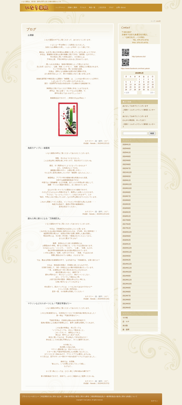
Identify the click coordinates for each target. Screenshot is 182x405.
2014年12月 (127, 264)
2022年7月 (127, 168)
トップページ (60, 7)
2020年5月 (127, 176)
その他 (125, 318)
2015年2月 (127, 260)
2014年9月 (127, 276)
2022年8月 (127, 164)
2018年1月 (127, 216)
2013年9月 (127, 288)
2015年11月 (127, 252)
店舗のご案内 (72, 7)
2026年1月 (127, 145)
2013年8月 (127, 292)
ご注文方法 (102, 7)
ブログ (111, 7)
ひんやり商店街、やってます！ (134, 120)
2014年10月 (127, 272)
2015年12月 (127, 248)
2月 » (152, 93)
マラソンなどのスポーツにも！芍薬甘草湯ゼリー (50, 303)
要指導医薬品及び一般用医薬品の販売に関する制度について (114, 396)
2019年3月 (127, 204)
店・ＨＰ (126, 322)
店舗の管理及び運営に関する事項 (76, 396)
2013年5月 (127, 304)
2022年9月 (127, 160)
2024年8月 (127, 156)
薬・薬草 (98, 141)
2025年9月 (127, 148)
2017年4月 (127, 224)
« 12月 (126, 93)
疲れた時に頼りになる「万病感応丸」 (45, 218)
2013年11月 (127, 280)
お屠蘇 (31, 35)
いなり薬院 (37, 8)
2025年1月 (127, 152)
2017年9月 (127, 220)
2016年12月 (127, 232)
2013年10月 (127, 284)
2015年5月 (127, 256)
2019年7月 (127, 196)
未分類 (125, 326)
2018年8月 (127, 208)
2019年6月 (127, 200)
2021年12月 (127, 172)
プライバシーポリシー (30, 396)
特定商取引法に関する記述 (51, 396)
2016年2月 (127, 240)
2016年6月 (127, 236)
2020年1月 (127, 180)
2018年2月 (127, 212)
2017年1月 (127, 228)
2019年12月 (127, 184)
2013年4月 (127, 308)
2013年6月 (127, 300)
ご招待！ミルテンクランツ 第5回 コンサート (139, 125)
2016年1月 (127, 244)
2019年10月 (127, 188)
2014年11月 (127, 268)
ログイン (154, 401)
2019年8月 (127, 192)
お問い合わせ (121, 7)
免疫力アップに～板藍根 (39, 148)
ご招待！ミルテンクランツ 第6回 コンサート (139, 111)
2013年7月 (127, 296)
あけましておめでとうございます (135, 106)
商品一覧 (92, 7)
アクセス (83, 7)
